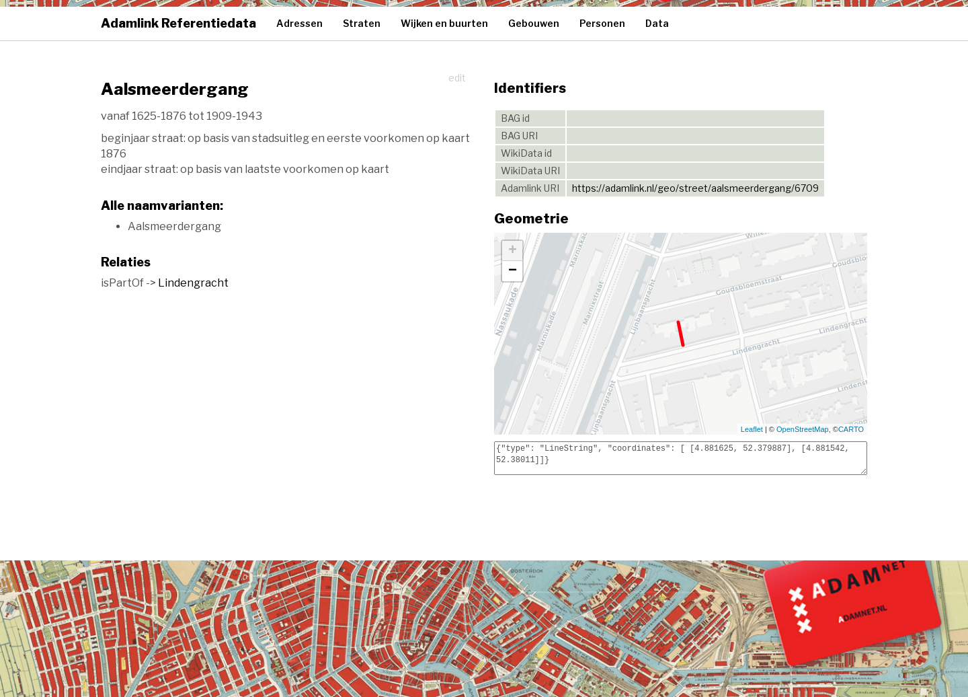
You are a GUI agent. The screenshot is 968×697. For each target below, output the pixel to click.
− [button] (512, 271)
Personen (602, 23)
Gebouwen (533, 23)
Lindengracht (193, 283)
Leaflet (752, 429)
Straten (361, 23)
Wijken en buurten (444, 23)
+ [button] (512, 251)
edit (457, 77)
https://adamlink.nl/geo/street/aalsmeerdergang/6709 (695, 188)
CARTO (851, 429)
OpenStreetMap (802, 429)
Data (657, 23)
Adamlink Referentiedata (178, 23)
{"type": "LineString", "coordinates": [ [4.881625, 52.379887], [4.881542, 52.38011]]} (680, 458)
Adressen (299, 23)
